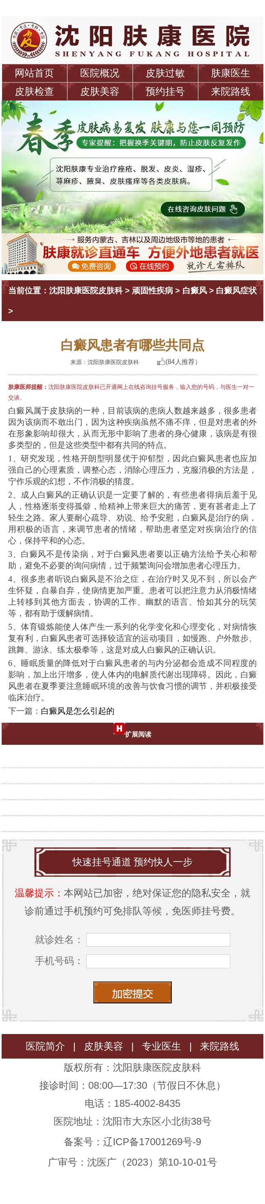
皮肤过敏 (165, 72)
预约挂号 (165, 91)
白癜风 (194, 290)
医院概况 (99, 72)
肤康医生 (230, 72)
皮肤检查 (34, 91)
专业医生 (161, 1046)
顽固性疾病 (152, 290)
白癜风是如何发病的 (136, 803)
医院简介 (45, 1046)
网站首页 (34, 72)
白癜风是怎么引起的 (78, 710)
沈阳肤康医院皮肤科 (86, 290)
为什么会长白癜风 (136, 771)
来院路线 (230, 91)
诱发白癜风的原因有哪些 (135, 755)
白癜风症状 (236, 290)
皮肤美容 (99, 91)
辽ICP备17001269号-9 (152, 1141)
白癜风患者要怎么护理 (135, 787)
